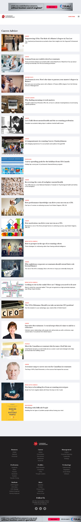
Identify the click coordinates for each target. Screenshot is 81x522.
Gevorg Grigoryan (14, 493)
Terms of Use (40, 493)
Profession (28, 159)
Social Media (66, 471)
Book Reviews (28, 405)
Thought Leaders (29, 97)
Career (27, 36)
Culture (66, 452)
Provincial (14, 456)
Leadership (66, 456)
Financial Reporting (66, 454)
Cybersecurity (66, 467)
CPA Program (14, 485)
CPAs (40, 471)
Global (14, 452)
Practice (14, 471)
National (14, 454)
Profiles (27, 343)
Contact (40, 487)
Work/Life (40, 460)
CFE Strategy (14, 489)
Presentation (40, 454)
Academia (14, 467)
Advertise (40, 485)
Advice (40, 452)
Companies (40, 469)
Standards (14, 474)
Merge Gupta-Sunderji (31, 241)
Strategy (66, 458)
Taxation (14, 476)
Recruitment (40, 456)
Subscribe (71, 16)
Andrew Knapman (14, 491)
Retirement (40, 458)
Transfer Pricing (14, 478)
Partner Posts (29, 77)
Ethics (14, 469)
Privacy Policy (40, 489)
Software (66, 474)
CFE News (14, 487)
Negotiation (66, 469)
